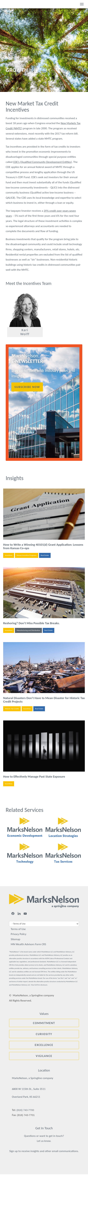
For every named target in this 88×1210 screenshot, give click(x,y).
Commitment (44, 1023)
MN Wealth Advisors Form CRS (28, 944)
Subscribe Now (27, 387)
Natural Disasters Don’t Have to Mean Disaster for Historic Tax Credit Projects (44, 699)
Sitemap (15, 939)
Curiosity (44, 1034)
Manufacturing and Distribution (28, 630)
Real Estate (45, 555)
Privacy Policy (18, 934)
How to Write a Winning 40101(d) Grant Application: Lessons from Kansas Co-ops (43, 546)
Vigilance (44, 1056)
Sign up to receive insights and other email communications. (44, 1151)
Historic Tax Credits (12, 709)
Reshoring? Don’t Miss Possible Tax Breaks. (31, 623)
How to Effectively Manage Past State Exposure (34, 776)
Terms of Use (18, 929)
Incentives (8, 555)
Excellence (44, 1045)
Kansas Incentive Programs (27, 555)
